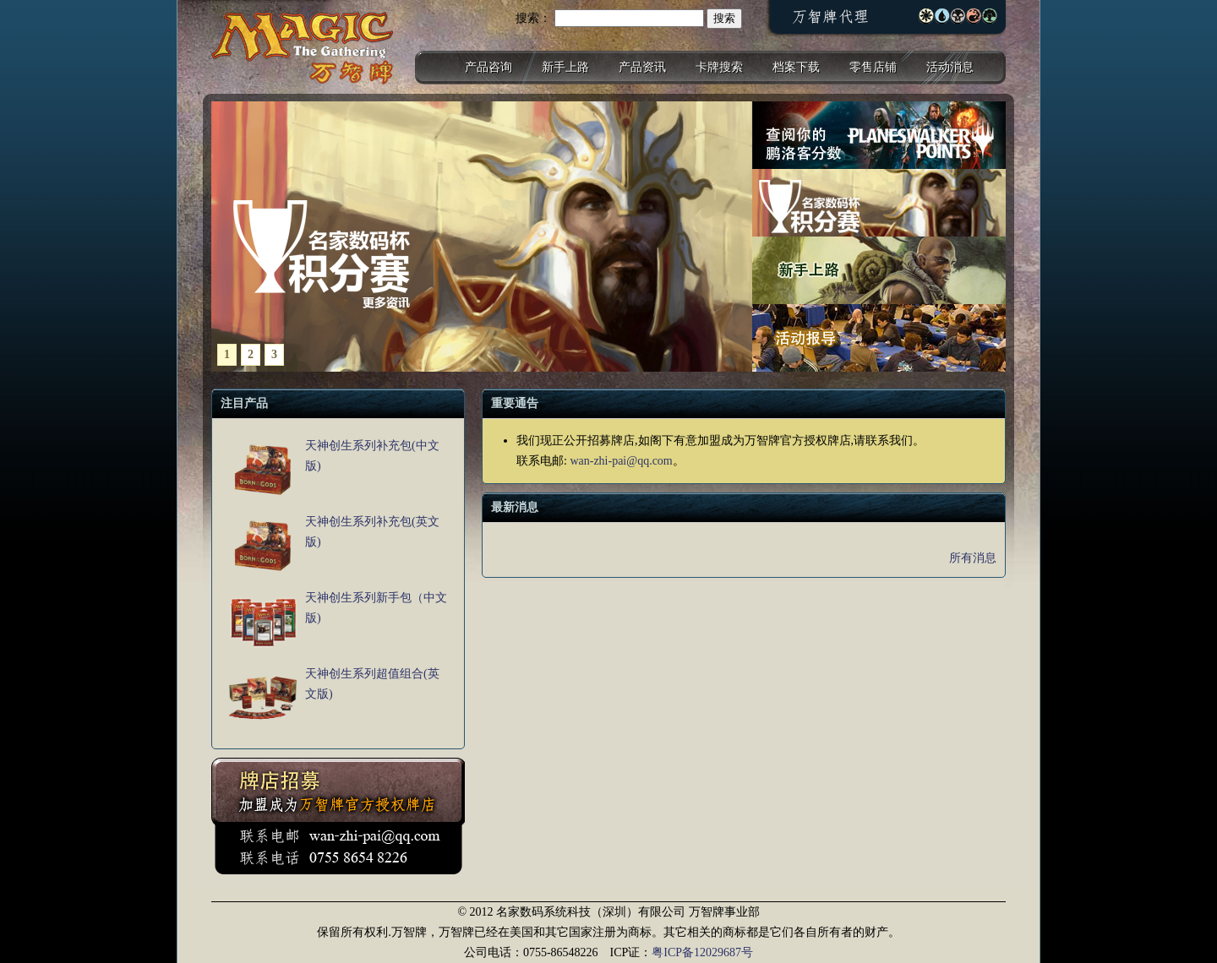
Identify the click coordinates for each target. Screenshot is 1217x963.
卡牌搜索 (719, 67)
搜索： (533, 18)
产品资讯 (642, 67)
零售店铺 (873, 67)
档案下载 (796, 67)
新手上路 (565, 67)
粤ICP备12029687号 (702, 952)
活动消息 (950, 67)
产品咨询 (488, 67)
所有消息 (972, 558)
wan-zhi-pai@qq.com (621, 460)
